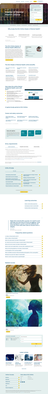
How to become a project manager (9, 363)
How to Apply (27, 1)
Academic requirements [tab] (11, 146)
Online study (18, 25)
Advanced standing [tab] (36, 146)
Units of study (30, 25)
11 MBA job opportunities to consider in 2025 (18, 363)
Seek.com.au (11, 123)
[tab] (14, 175)
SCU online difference (13, 25)
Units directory (30, 377)
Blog (21, 380)
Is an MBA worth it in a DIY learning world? (28, 363)
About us (22, 376)
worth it (34, 220)
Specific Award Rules (21, 159)
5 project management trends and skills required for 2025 (38, 363)
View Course (8, 331)
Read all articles (24, 368)
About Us (31, 1)
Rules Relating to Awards (14, 159)
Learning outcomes (35, 25)
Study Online (22, 1)
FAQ (21, 377)
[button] (35, 1)
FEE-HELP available (32, 53)
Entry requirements (24, 25)
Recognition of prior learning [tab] (24, 146)
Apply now (29, 376)
